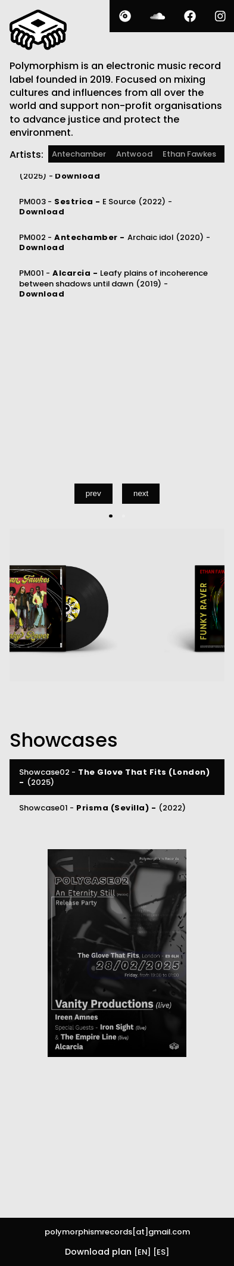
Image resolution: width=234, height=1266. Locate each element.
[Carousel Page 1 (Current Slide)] (110, 515)
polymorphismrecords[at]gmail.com (117, 1231)
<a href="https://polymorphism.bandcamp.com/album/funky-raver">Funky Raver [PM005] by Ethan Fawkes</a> (100, 384)
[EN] (142, 1252)
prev (93, 493)
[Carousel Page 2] (123, 515)
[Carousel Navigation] (117, 494)
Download (77, 176)
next (140, 493)
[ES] (161, 1252)
